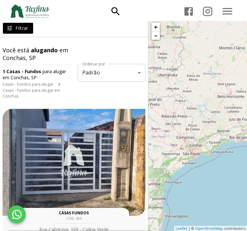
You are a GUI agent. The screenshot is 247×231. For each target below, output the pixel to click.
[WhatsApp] (17, 214)
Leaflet (181, 228)
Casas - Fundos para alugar (28, 84)
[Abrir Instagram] (207, 11)
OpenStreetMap (209, 228)
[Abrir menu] (227, 11)
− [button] (155, 35)
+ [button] (156, 27)
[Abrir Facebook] (188, 11)
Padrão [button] (91, 72)
